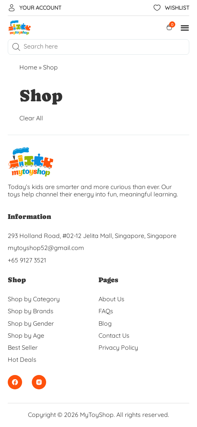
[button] (185, 28)
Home (28, 67)
